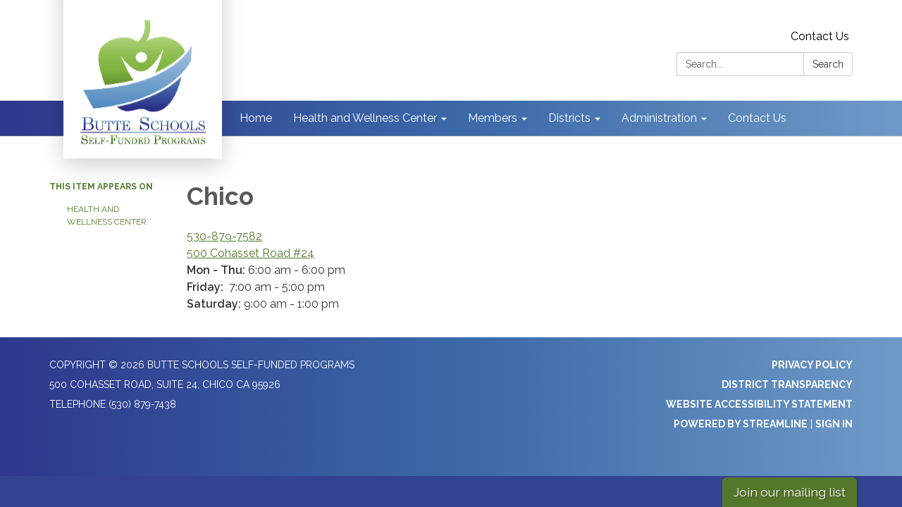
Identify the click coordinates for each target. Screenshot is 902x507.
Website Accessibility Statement (759, 404)
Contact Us (820, 36)
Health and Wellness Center (107, 215)
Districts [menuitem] (569, 118)
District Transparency (787, 384)
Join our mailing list (790, 491)
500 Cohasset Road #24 (250, 253)
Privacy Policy (812, 364)
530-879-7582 (224, 236)
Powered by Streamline (741, 424)
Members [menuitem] (492, 118)
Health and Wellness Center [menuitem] (365, 118)
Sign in (834, 424)
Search (828, 64)
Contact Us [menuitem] (757, 118)
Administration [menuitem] (659, 118)
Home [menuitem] (256, 118)
